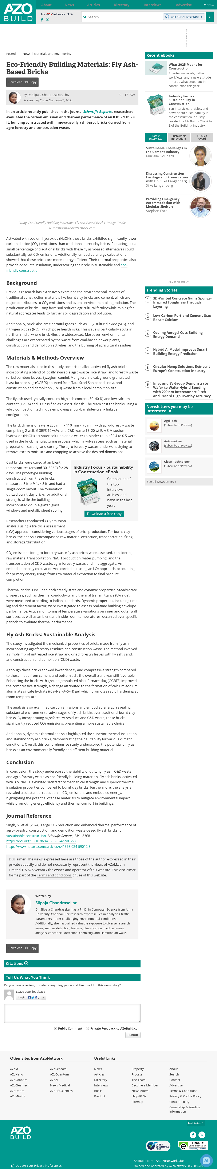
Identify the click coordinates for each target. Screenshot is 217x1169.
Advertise (176, 1085)
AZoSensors (58, 1069)
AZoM (14, 1069)
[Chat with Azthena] (206, 1160)
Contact (174, 1080)
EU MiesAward (202, 137)
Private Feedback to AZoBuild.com (115, 1028)
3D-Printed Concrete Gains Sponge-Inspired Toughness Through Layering (183, 300)
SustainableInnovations (178, 137)
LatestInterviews (155, 137)
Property (138, 1069)
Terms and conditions (54, 875)
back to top (196, 1123)
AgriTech (170, 419)
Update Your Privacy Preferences (36, 1164)
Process (137, 1075)
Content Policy (179, 1102)
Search (174, 1075)
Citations (17, 963)
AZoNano (16, 1075)
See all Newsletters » (161, 480)
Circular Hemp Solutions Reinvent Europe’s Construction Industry (180, 368)
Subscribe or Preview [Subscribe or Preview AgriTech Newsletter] (178, 423)
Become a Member (145, 1085)
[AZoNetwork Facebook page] (42, 20)
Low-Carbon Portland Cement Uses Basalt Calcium (180, 317)
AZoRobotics (18, 1080)
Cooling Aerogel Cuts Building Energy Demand (182, 334)
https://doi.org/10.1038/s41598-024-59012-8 (41, 841)
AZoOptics (17, 1091)
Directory (100, 1080)
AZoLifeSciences (61, 1091)
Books (98, 1091)
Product (99, 1096)
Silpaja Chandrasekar (56, 902)
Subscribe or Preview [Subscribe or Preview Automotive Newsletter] (178, 443)
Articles (99, 1075)
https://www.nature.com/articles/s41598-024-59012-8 (48, 846)
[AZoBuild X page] (47, 20)
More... (205, 5)
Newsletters (140, 1091)
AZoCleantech (19, 1085)
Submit (133, 1035)
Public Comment (70, 1028)
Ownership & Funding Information (184, 1109)
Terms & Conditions (183, 1091)
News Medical (60, 1085)
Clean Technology (177, 460)
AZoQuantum (59, 1075)
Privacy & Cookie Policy (185, 1096)
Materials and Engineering (52, 54)
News (27, 54)
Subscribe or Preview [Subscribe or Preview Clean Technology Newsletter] (178, 464)
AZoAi (54, 1080)
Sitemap (137, 1102)
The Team (139, 1080)
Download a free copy (104, 513)
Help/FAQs (139, 1096)
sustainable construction (26, 835)
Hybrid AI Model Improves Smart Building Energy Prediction (179, 350)
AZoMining (17, 1096)
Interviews (101, 1085)
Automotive (173, 439)
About (173, 1069)
